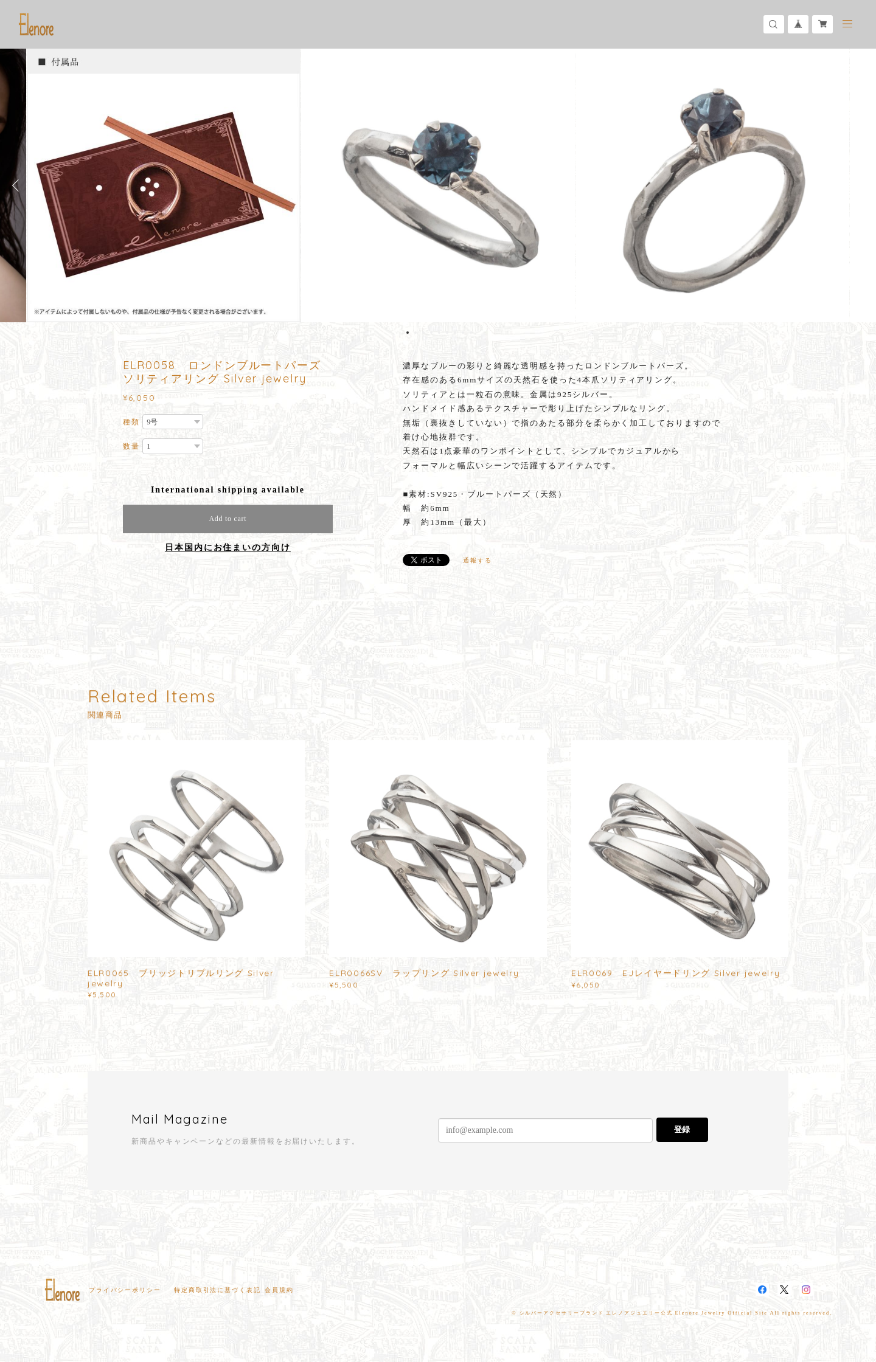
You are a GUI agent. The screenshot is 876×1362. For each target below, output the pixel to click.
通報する (477, 560)
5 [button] (439, 332)
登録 (682, 1129)
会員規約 (279, 1290)
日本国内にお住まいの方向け (228, 547)
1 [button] (407, 332)
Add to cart (227, 518)
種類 (131, 422)
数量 (131, 446)
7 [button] (455, 332)
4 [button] (431, 332)
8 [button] (463, 332)
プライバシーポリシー (125, 1290)
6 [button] (447, 332)
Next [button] (858, 185)
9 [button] (471, 332)
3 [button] (423, 332)
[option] (438, 185)
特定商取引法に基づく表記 (217, 1290)
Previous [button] (18, 185)
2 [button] (415, 332)
